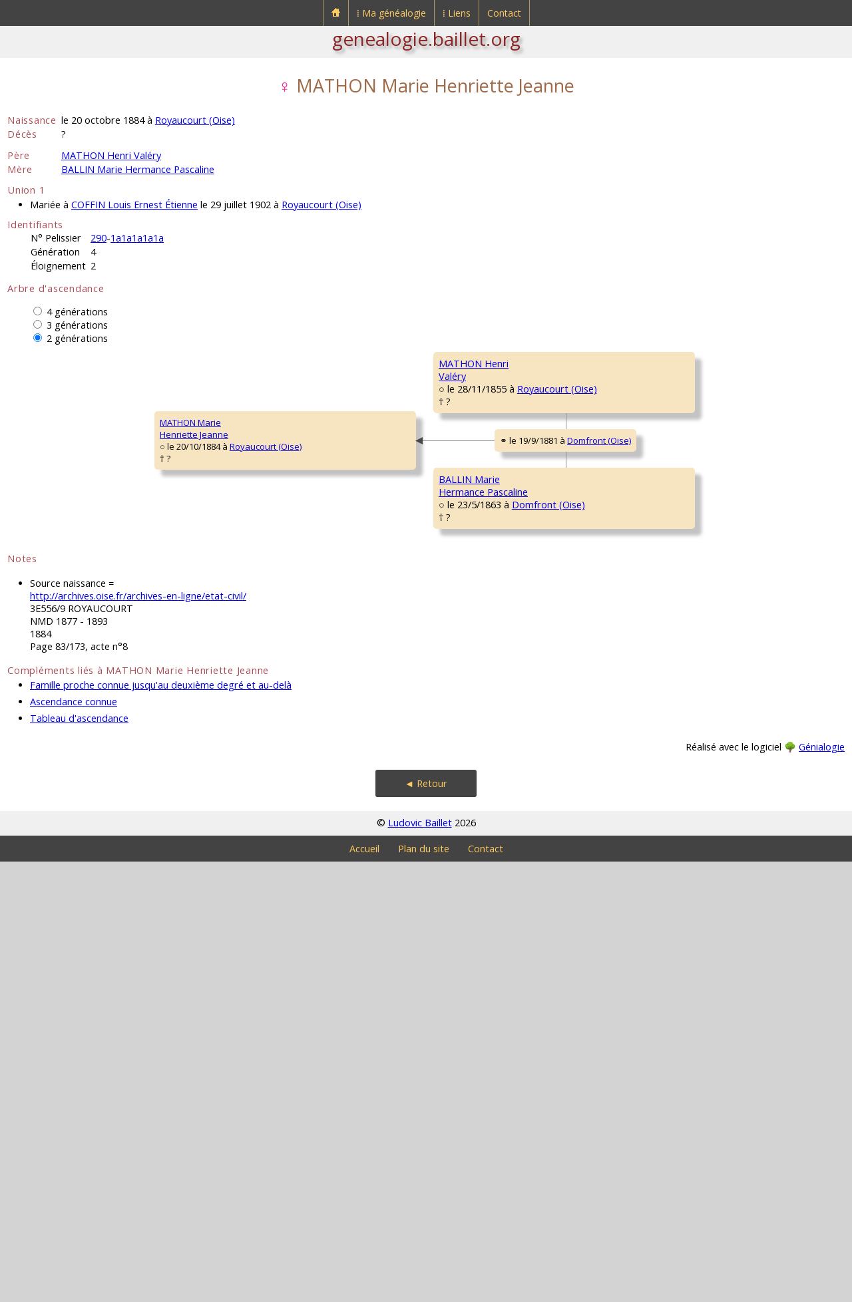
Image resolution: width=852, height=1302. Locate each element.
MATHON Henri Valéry (111, 155)
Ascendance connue (73, 1142)
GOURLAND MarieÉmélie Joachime (686, 609)
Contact (504, 13)
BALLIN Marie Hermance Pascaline (137, 169)
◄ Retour (426, 1224)
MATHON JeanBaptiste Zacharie (686, 369)
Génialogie (822, 1187)
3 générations (77, 325)
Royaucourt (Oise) (195, 120)
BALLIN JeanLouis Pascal (464, 728)
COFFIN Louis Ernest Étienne (134, 204)
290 (98, 238)
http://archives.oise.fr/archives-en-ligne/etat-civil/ (138, 1036)
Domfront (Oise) (354, 664)
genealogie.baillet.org (426, 38)
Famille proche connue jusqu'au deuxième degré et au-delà (161, 1125)
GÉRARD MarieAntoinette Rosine (475, 569)
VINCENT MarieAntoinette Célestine (691, 449)
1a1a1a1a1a (137, 238)
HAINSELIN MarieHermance (472, 888)
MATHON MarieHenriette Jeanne (50, 649)
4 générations (77, 311)
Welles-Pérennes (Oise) (762, 467)
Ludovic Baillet (420, 1263)
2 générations (77, 338)
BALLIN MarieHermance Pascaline (269, 808)
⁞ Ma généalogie (391, 13)
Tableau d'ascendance (79, 1158)
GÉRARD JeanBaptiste (677, 529)
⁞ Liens (457, 13)
